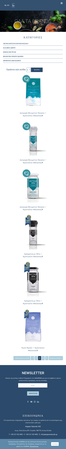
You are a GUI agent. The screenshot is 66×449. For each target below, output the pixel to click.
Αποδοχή (55, 444)
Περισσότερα (34, 446)
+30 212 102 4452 (17, 434)
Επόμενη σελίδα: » (56, 358)
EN (8, 5)
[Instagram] (35, 402)
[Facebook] (28, 402)
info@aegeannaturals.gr (49, 434)
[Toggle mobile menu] (62, 3)
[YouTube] (31, 402)
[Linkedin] (38, 402)
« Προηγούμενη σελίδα (22, 358)
